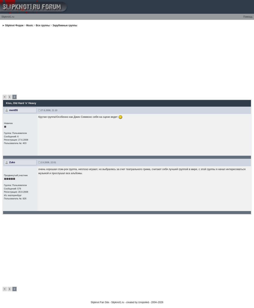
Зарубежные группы (65, 25)
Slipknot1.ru (7, 16)
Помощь (248, 16)
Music (29, 25)
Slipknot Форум (14, 25)
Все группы (43, 25)
